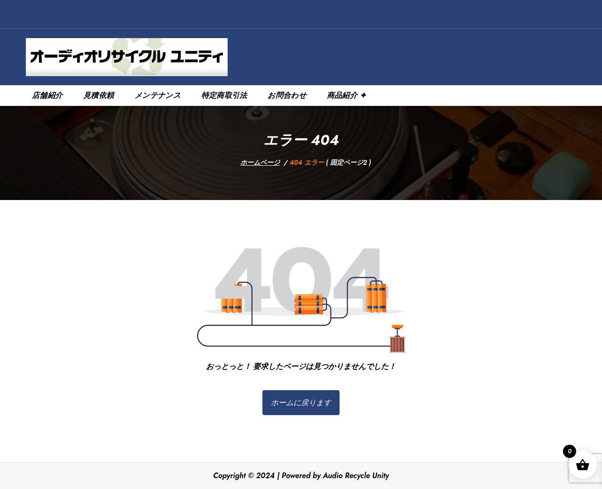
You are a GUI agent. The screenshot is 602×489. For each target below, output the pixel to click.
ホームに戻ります (301, 402)
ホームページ (260, 162)
